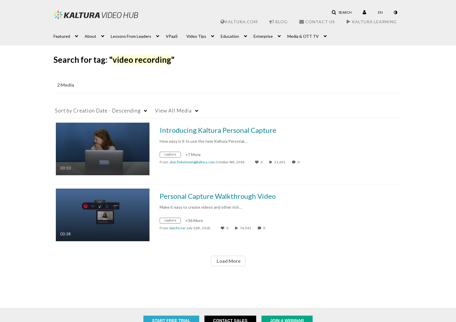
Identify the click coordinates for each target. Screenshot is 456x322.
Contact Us (317, 21)
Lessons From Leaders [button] (131, 36)
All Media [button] (173, 111)
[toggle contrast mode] (395, 12)
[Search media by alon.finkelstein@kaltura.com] (192, 162)
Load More (228, 261)
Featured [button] (62, 36)
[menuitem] (69, 36)
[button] (341, 12)
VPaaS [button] (172, 36)
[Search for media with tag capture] (172, 155)
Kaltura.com (239, 21)
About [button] (90, 36)
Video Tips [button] (196, 36)
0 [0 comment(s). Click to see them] (299, 162)
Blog (278, 21)
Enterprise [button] (263, 36)
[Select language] (380, 12)
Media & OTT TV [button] (303, 36)
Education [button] (230, 36)
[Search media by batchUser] (178, 228)
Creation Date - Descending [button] (97, 111)
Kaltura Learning (372, 21)
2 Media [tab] (65, 84)
